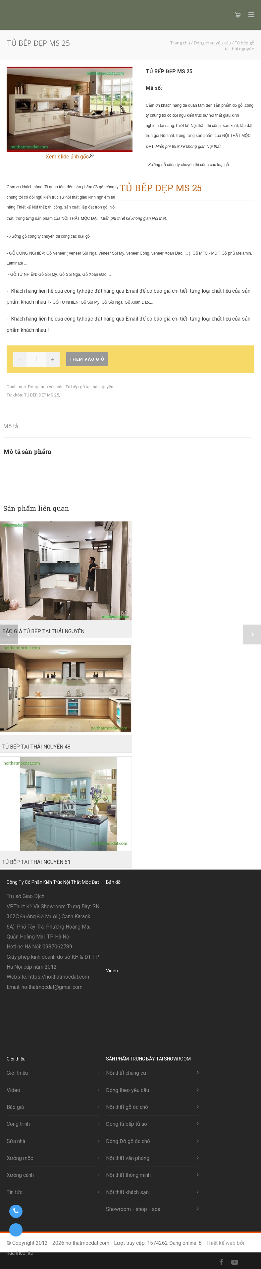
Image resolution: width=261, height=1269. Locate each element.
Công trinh (18, 1124)
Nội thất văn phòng (127, 1158)
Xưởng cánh (20, 1175)
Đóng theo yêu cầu (46, 386)
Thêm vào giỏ (87, 359)
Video (13, 1090)
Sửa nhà (16, 1141)
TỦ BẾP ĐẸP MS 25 (41, 395)
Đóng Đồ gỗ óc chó (128, 1141)
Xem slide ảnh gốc (70, 156)
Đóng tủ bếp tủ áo (126, 1124)
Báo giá (15, 1107)
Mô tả (10, 426)
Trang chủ (180, 43)
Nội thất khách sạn (127, 1192)
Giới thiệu (17, 1073)
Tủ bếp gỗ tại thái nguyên (89, 386)
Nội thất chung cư (126, 1073)
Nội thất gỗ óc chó (127, 1107)
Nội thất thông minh (128, 1175)
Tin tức (15, 1192)
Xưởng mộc (20, 1158)
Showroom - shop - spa (133, 1209)
